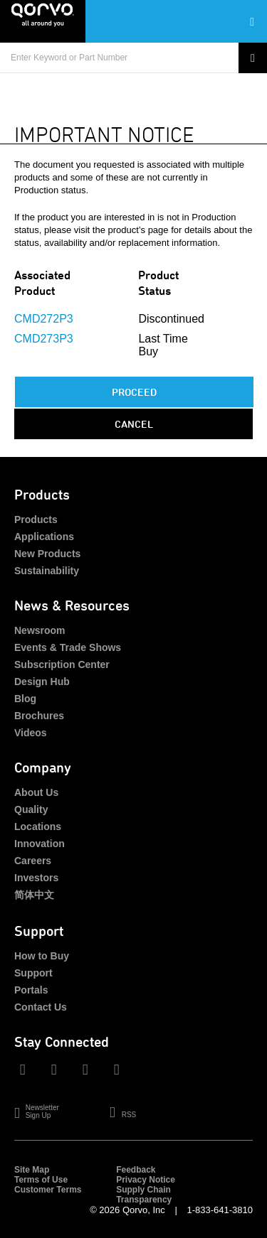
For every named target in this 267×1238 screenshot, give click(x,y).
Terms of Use (41, 1180)
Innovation (39, 843)
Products (36, 519)
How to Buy (41, 956)
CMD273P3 (43, 339)
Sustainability (46, 570)
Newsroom (40, 630)
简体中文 (34, 894)
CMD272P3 (43, 319)
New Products (47, 553)
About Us (36, 792)
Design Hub (42, 681)
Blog (25, 698)
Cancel (134, 424)
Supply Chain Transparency (144, 1195)
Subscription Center (62, 664)
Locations (37, 826)
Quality (31, 809)
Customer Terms (47, 1190)
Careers (32, 860)
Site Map (31, 1170)
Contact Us (40, 1007)
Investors (36, 877)
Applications (44, 536)
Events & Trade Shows (67, 647)
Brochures (39, 715)
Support (33, 973)
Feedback (135, 1170)
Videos (30, 732)
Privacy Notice (145, 1180)
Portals (31, 990)
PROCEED (134, 392)
